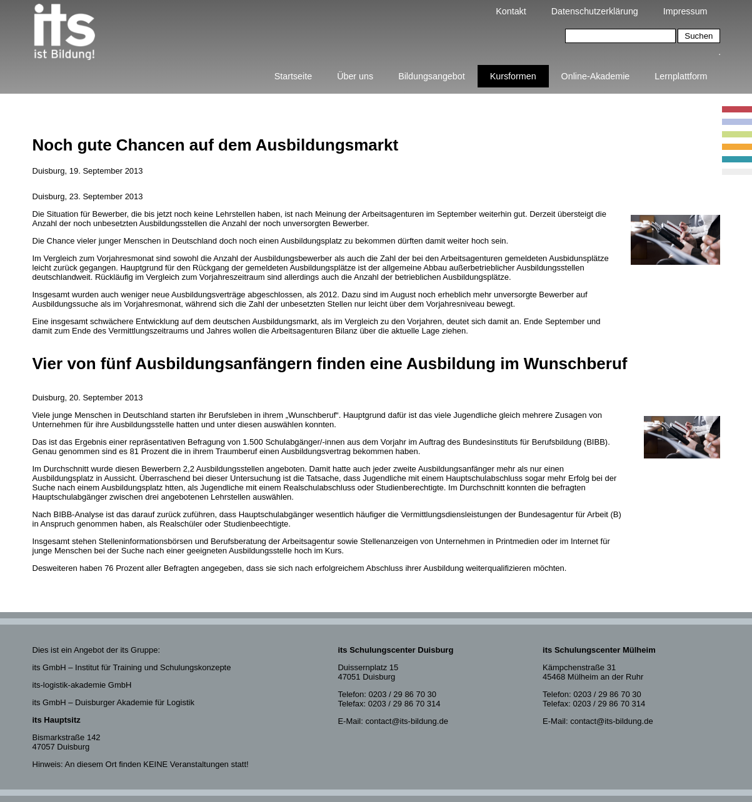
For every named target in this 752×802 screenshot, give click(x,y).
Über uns (355, 76)
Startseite (293, 76)
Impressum (685, 11)
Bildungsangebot (431, 76)
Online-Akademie (595, 76)
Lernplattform (680, 76)
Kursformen (513, 76)
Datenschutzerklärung (594, 11)
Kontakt (511, 11)
